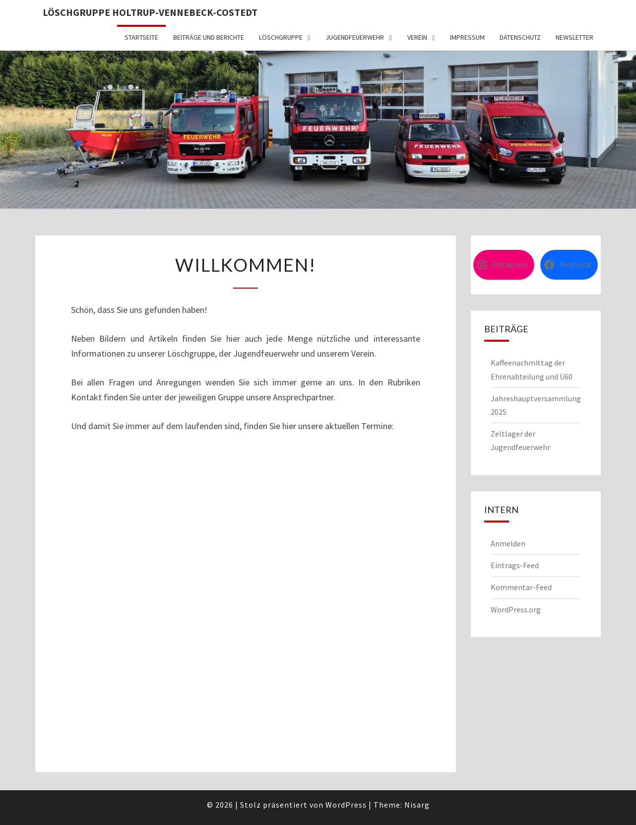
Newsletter (574, 37)
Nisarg (417, 805)
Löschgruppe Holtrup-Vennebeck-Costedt (150, 12)
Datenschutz (520, 37)
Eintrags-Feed (515, 565)
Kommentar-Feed (521, 587)
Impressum (467, 37)
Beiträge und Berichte (208, 37)
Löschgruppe (281, 37)
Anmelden (508, 543)
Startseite (141, 37)
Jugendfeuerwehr (354, 37)
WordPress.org (516, 609)
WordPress (346, 805)
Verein (417, 37)
